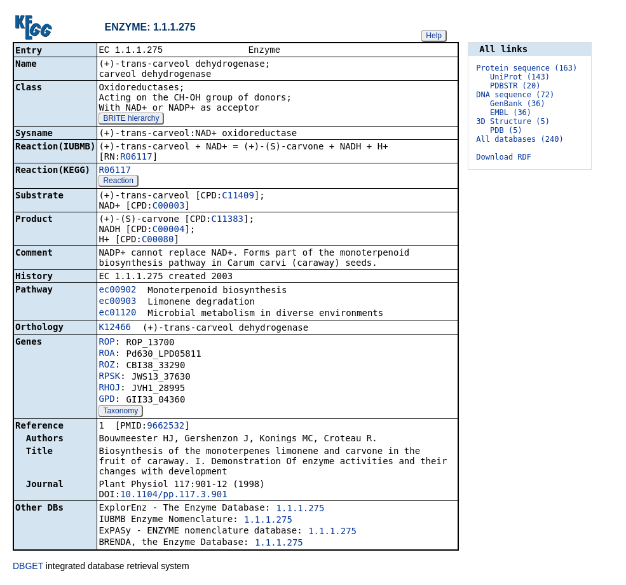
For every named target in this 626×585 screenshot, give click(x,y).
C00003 (169, 207)
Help (434, 35)
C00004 (169, 230)
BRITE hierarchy (131, 119)
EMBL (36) (510, 112)
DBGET (28, 567)
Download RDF (503, 157)
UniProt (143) (520, 76)
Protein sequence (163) (526, 68)
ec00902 (117, 291)
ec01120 (117, 313)
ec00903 (117, 302)
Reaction (118, 181)
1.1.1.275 (300, 509)
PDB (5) (506, 130)
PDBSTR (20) (515, 85)
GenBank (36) (517, 103)
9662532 (165, 427)
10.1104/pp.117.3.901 (174, 495)
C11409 (238, 196)
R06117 (136, 158)
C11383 (227, 220)
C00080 (158, 240)
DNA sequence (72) (515, 94)
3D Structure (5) (513, 121)
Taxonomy (120, 412)
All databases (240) (519, 139)
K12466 (115, 328)
